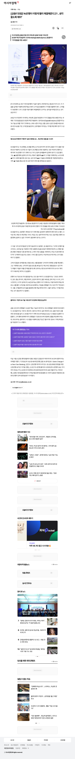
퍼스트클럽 (30, 745)
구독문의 (37, 745)
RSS (49, 745)
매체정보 (24, 748)
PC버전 (46, 740)
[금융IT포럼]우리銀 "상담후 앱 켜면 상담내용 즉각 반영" (27, 344)
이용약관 (17, 748)
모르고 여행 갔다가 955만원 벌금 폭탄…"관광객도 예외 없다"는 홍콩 (42, 474)
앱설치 (29, 740)
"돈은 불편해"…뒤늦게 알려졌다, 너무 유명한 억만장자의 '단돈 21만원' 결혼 (44, 717)
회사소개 (6, 745)
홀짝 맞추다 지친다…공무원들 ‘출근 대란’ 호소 (44, 697)
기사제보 (43, 745)
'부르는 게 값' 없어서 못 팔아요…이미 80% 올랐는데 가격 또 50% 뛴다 (42, 447)
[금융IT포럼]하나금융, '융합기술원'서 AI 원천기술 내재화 (27, 341)
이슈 (19, 9)
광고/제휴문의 (14, 745)
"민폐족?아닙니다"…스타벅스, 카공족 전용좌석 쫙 (44, 688)
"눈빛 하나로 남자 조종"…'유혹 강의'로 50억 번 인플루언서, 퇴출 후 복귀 (43, 465)
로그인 (12, 740)
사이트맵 (62, 740)
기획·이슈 (13, 9)
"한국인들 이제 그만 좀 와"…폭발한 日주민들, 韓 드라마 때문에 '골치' (42, 438)
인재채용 (22, 745)
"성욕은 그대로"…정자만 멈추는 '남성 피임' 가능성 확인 (43, 456)
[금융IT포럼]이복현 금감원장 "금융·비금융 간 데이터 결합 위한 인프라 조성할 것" (33, 337)
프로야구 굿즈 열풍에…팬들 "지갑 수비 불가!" (44, 707)
